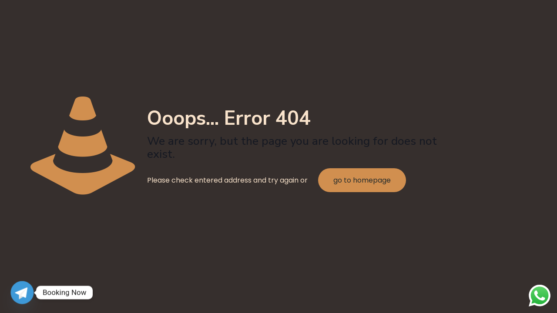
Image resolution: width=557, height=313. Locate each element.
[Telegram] (22, 292)
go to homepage (362, 180)
